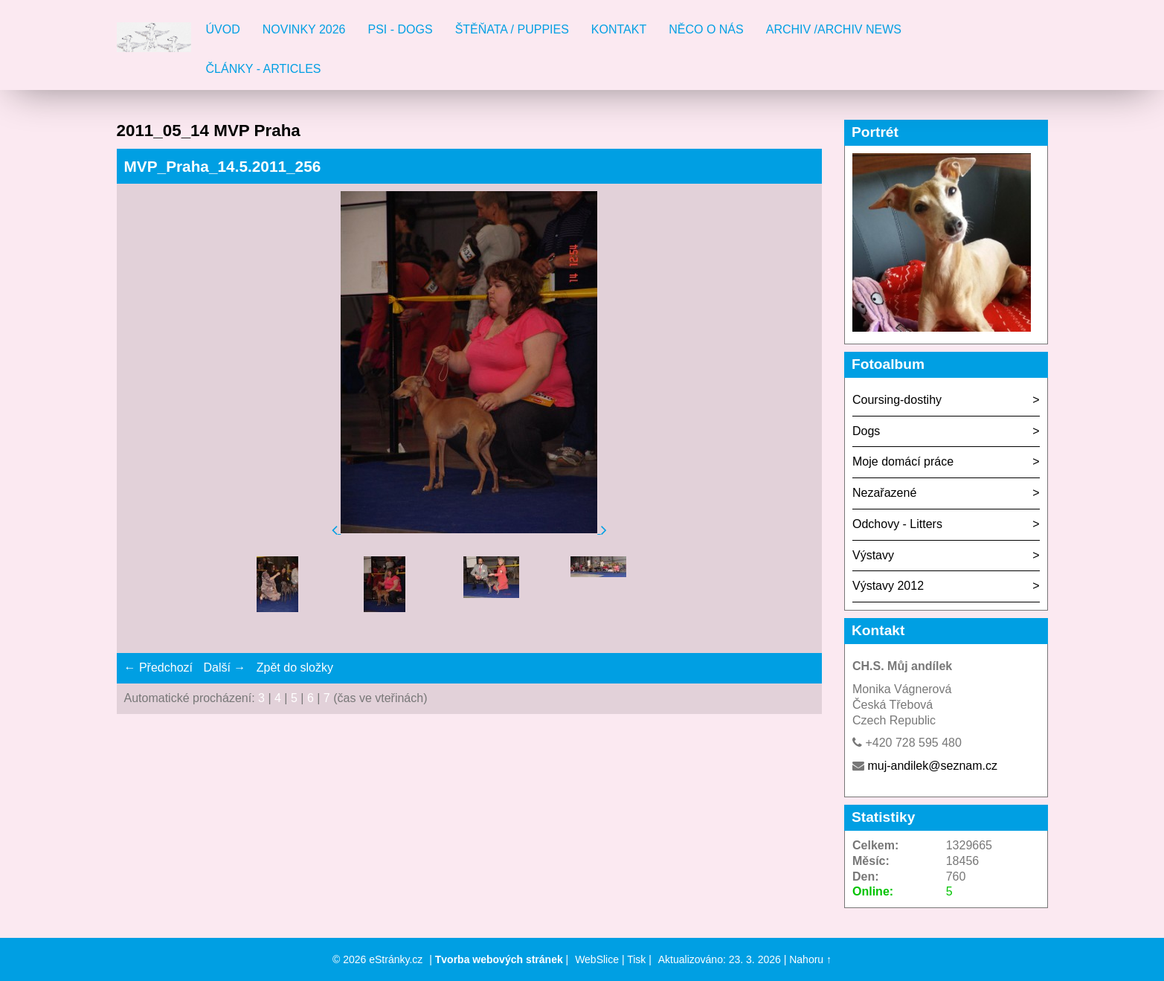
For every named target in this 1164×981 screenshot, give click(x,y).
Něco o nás (706, 29)
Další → (224, 667)
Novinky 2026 (304, 29)
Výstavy (873, 555)
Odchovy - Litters (897, 524)
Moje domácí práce (903, 461)
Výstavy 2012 (888, 585)
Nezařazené (884, 492)
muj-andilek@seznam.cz (932, 765)
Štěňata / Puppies (512, 29)
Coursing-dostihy (897, 399)
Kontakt (618, 29)
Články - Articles (263, 68)
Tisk (636, 959)
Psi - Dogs (400, 29)
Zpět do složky (295, 667)
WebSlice (597, 959)
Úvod (223, 29)
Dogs (866, 431)
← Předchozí (158, 667)
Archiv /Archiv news (833, 29)
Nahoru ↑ (810, 959)
